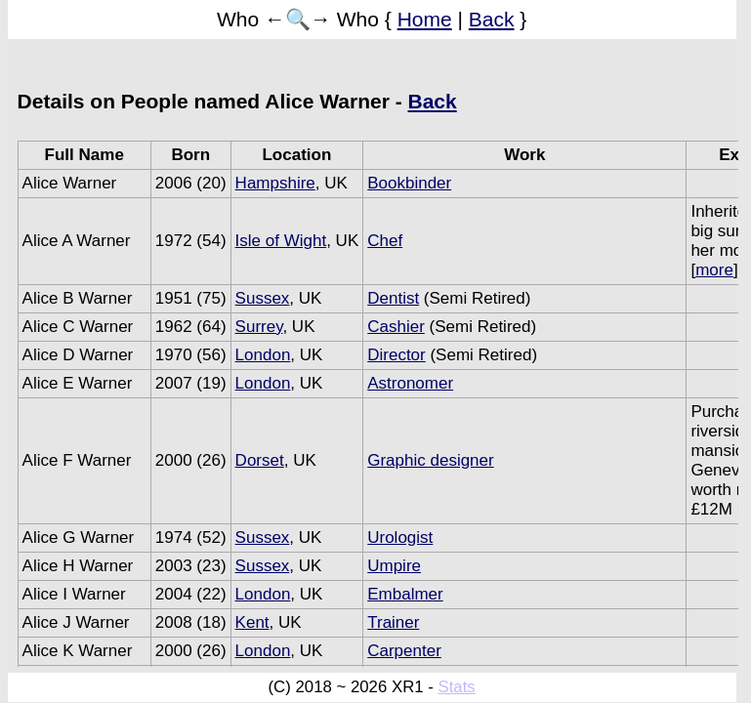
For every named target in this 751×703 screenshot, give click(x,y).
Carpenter (404, 650)
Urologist (400, 537)
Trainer (393, 622)
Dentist (393, 298)
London (263, 355)
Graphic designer (430, 460)
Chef (384, 240)
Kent (252, 622)
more (714, 270)
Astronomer (410, 383)
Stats (457, 687)
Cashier (396, 326)
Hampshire (275, 183)
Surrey (259, 326)
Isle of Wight (281, 240)
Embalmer (404, 594)
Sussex (262, 298)
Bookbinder (409, 183)
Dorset (259, 460)
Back (492, 19)
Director (396, 355)
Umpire (394, 566)
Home (424, 19)
